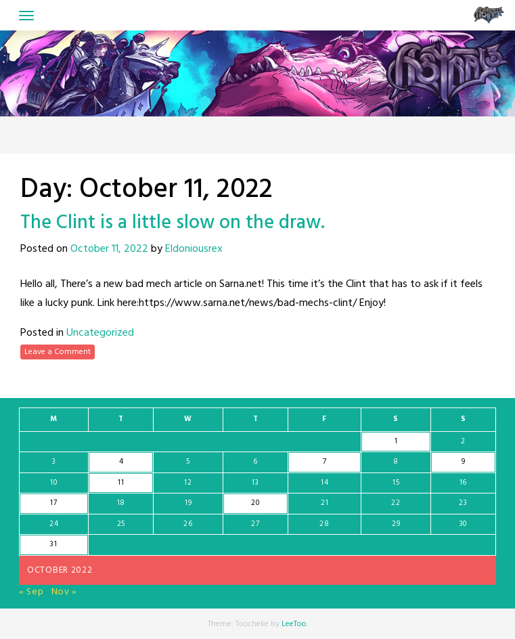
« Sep (31, 592)
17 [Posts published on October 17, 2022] (53, 503)
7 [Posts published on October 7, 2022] (325, 462)
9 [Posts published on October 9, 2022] (464, 462)
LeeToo (294, 624)
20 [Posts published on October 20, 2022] (255, 503)
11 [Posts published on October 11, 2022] (121, 483)
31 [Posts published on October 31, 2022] (53, 544)
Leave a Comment (57, 352)
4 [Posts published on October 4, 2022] (121, 462)
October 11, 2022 (109, 249)
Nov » (64, 592)
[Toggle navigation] (26, 15)
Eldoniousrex (194, 249)
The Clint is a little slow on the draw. (172, 223)
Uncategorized (100, 333)
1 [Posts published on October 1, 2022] (396, 441)
